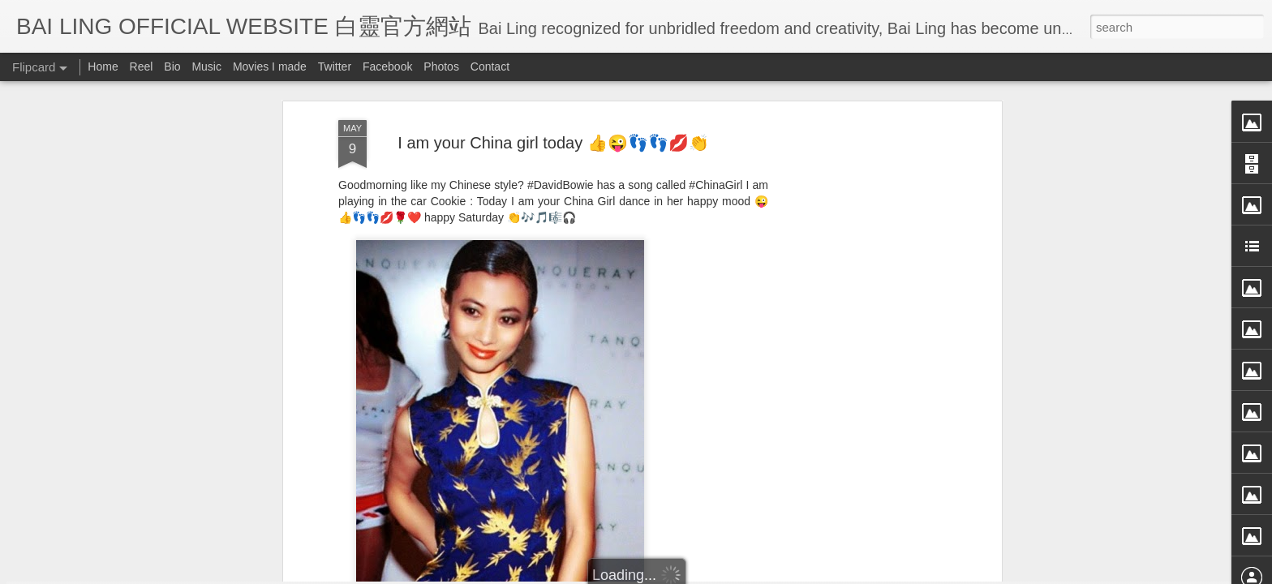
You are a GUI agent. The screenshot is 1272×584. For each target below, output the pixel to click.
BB (616, 374)
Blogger (736, 573)
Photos (441, 66)
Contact (490, 66)
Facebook (387, 66)
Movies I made (270, 66)
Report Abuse (784, 573)
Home (103, 66)
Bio (172, 66)
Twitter (334, 66)
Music (206, 66)
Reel (141, 66)
